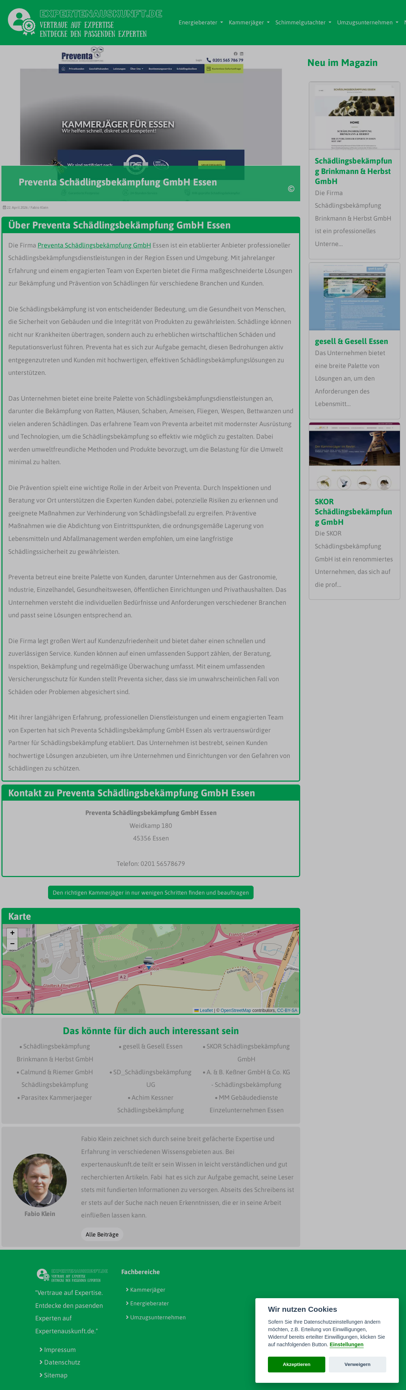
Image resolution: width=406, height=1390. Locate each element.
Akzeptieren (297, 1364)
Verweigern (358, 1364)
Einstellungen (346, 1344)
